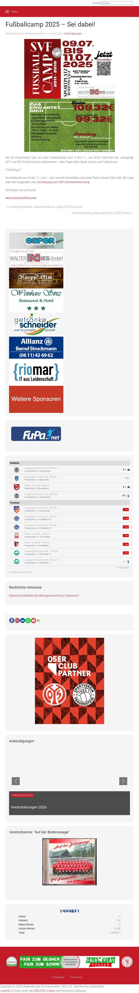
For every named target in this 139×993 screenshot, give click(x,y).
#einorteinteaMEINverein (21, 198)
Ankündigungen (73, 33)
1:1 (127, 478)
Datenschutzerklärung (23, 595)
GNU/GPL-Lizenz (44, 990)
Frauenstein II (43, 488)
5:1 (124, 470)
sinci (67, 977)
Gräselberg (44, 545)
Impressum (72, 595)
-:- (124, 561)
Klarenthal (29, 488)
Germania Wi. (31, 471)
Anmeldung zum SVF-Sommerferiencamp (63, 182)
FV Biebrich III (45, 519)
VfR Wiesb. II (44, 563)
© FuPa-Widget (123, 568)
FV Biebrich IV (45, 528)
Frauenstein (45, 471)
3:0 (123, 496)
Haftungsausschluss (51, 595)
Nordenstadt (44, 511)
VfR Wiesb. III (45, 554)
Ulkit (85, 977)
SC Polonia (45, 537)
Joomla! (5, 990)
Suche (96, 3)
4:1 (124, 487)
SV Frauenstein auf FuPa (20, 572)
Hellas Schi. (44, 480)
